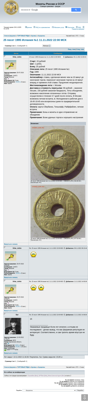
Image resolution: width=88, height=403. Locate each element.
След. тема (80, 49)
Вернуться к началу (10, 244)
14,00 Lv (18, 82)
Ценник (28, 27)
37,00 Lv (18, 346)
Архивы (33, 367)
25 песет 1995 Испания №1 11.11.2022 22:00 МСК (34, 39)
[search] (44, 10)
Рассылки (69, 27)
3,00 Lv (17, 345)
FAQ (78, 27)
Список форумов (10, 367)
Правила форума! (78, 28)
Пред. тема (71, 49)
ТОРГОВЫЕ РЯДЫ (23, 367)
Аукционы (41, 367)
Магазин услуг (58, 27)
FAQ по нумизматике (41, 27)
